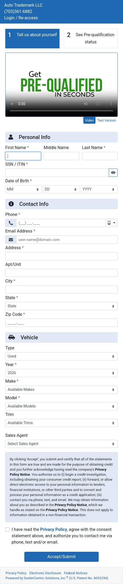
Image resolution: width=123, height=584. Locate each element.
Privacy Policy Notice (71, 505)
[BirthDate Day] (61, 189)
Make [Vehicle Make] (12, 381)
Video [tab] (89, 120)
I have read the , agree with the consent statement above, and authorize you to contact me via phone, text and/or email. (62, 536)
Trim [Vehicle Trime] (9, 414)
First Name (17, 147)
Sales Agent (16, 435)
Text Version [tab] (106, 120)
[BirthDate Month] (23, 189)
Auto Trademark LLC (23, 5)
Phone (12, 214)
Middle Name (56, 147)
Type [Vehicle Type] (9, 347)
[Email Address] (67, 239)
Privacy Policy (53, 529)
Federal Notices (76, 573)
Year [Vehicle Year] (11, 364)
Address (14, 247)
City (10, 281)
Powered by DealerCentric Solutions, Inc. (57, 578)
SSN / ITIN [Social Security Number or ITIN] (16, 164)
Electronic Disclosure (45, 573)
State (11, 297)
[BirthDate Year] (99, 189)
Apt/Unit (13, 264)
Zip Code (15, 314)
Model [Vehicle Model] (12, 397)
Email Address (20, 231)
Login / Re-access (21, 17)
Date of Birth (18, 180)
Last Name (93, 147)
